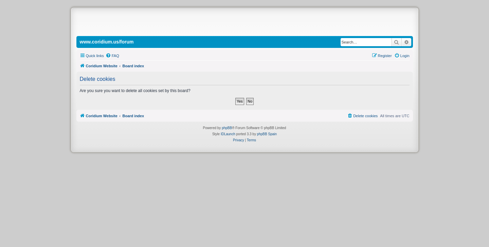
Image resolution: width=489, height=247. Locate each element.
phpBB (227, 128)
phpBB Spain (267, 134)
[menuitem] (112, 56)
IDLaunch (228, 134)
